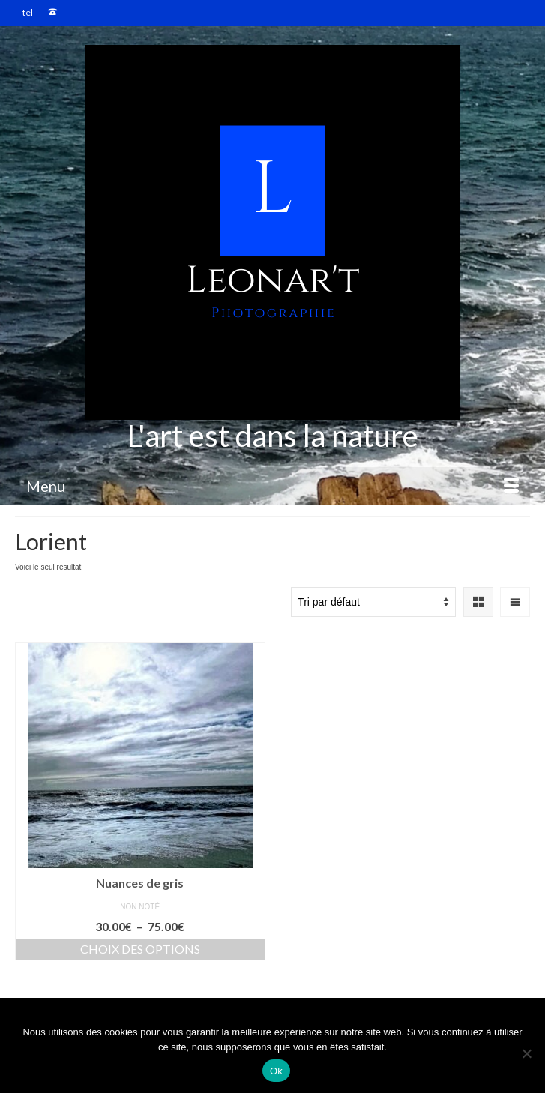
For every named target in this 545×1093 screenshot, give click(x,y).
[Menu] (272, 486)
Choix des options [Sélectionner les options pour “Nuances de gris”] (140, 949)
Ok (276, 1071)
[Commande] (373, 602)
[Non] (526, 1053)
